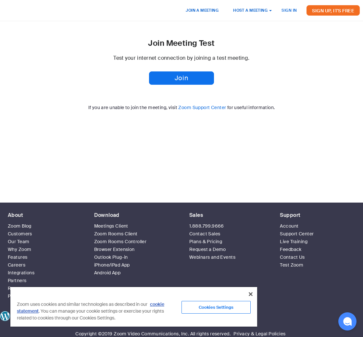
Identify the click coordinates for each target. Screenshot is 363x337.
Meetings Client (111, 226)
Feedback (290, 249)
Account (289, 226)
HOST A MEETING (252, 10)
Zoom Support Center (202, 107)
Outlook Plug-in (111, 257)
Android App (107, 273)
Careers (16, 265)
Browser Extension (114, 249)
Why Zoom (19, 249)
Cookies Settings (216, 307)
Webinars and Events (212, 257)
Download (106, 215)
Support (290, 215)
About (15, 215)
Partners (17, 280)
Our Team (18, 241)
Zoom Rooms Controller (120, 241)
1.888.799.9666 (206, 226)
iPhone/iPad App (112, 265)
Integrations (21, 273)
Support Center (297, 234)
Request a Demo (207, 249)
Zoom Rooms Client (116, 234)
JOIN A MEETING (202, 10)
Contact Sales (204, 234)
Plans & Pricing (205, 241)
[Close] (251, 294)
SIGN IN (289, 10)
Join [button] (181, 78)
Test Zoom (291, 265)
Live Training (293, 241)
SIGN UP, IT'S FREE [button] (333, 11)
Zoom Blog (19, 226)
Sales (196, 215)
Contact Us (292, 257)
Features (17, 257)
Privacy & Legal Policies (259, 334)
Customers (20, 234)
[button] (347, 321)
